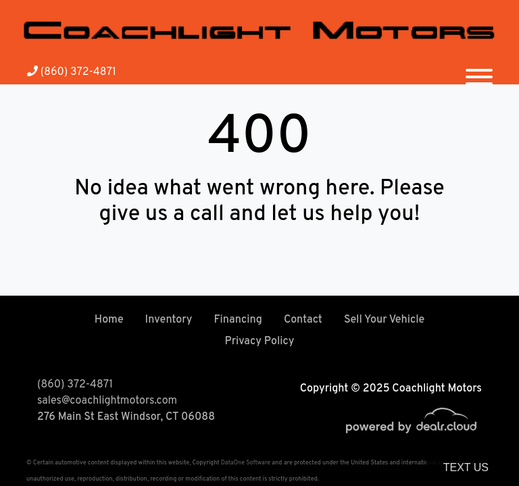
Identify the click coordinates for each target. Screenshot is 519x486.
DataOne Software (245, 462)
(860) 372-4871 (71, 72)
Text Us (466, 467)
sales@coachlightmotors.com (107, 401)
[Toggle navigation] (479, 71)
